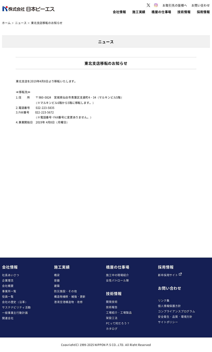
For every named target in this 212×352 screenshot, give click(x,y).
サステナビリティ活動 (16, 307)
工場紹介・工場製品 (119, 312)
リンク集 (163, 300)
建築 (57, 286)
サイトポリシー (168, 322)
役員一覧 (7, 296)
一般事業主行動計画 (15, 313)
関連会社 (7, 318)
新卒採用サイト (170, 275)
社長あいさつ (10, 275)
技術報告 (111, 307)
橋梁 (57, 275)
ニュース (20, 23)
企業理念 (7, 280)
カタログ (111, 328)
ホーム (6, 23)
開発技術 (111, 302)
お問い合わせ (169, 288)
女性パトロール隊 (117, 280)
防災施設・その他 (65, 291)
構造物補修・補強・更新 (70, 296)
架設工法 (111, 318)
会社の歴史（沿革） (15, 302)
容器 (57, 280)
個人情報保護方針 (169, 306)
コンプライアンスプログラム (176, 311)
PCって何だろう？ (118, 323)
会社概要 (7, 286)
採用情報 (165, 267)
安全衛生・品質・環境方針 (175, 316)
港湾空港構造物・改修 (68, 302)
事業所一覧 (9, 291)
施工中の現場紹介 (117, 275)
